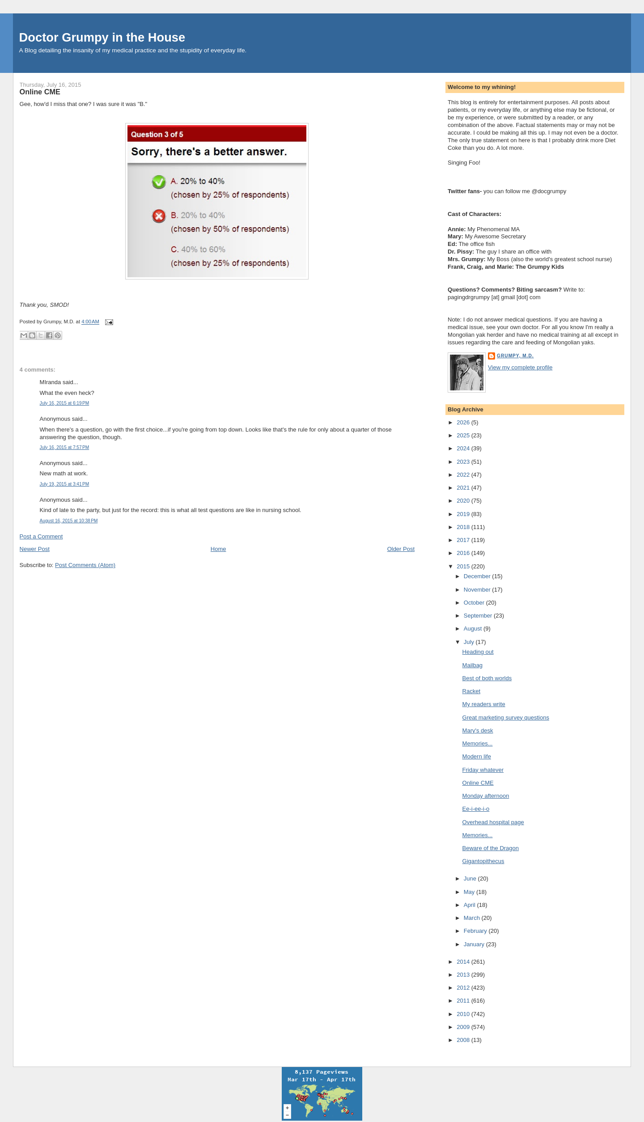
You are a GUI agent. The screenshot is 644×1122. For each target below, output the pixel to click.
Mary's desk (477, 730)
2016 (464, 553)
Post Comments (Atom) (85, 565)
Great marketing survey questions (505, 717)
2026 (464, 422)
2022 (464, 474)
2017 (464, 540)
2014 (464, 961)
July (470, 642)
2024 (464, 448)
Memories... (477, 743)
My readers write (483, 704)
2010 (464, 1014)
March (473, 918)
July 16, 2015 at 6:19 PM (64, 403)
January (475, 944)
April (470, 905)
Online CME (40, 92)
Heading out (478, 651)
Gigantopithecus (483, 861)
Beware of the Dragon (490, 848)
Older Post (401, 549)
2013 (464, 974)
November (478, 589)
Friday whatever (483, 769)
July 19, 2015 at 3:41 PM (64, 484)
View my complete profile (520, 367)
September (479, 615)
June (471, 878)
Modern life (476, 756)
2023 (464, 461)
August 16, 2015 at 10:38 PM (69, 520)
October (475, 602)
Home (218, 549)
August (473, 628)
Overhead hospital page (493, 822)
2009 (464, 1027)
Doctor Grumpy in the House (102, 37)
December (478, 576)
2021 (464, 487)
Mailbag (472, 665)
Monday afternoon (485, 795)
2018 (464, 527)
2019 (464, 514)
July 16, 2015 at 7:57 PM (64, 447)
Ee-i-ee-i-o (476, 808)
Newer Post (35, 549)
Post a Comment (41, 536)
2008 (464, 1040)
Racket (471, 691)
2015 (464, 566)
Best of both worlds (487, 678)
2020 (464, 500)
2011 (464, 1000)
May (470, 892)
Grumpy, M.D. (515, 355)
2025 (464, 435)
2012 (464, 987)
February (476, 930)
